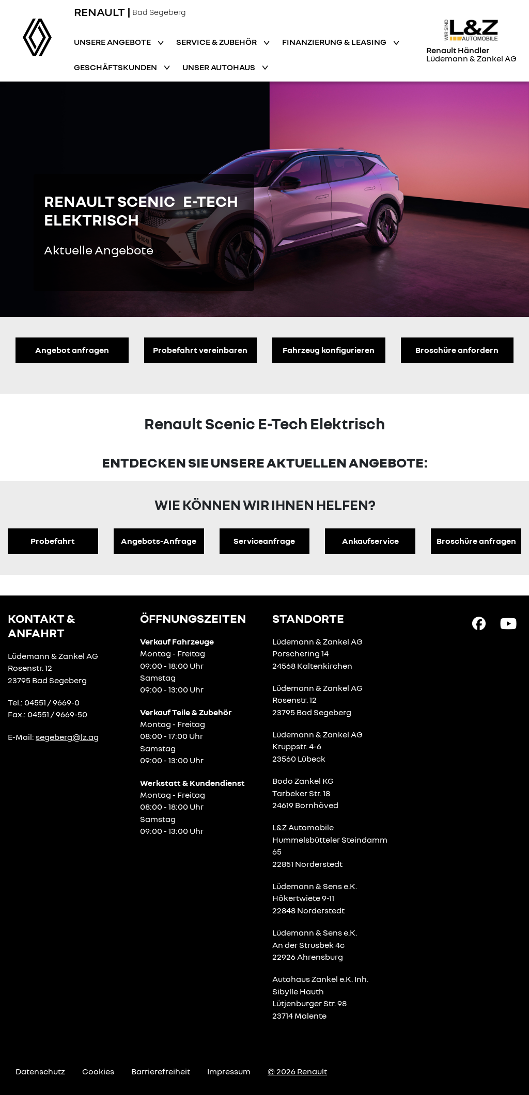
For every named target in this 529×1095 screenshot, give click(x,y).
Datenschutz (40, 1071)
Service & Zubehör (217, 42)
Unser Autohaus (219, 67)
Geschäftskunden (116, 67)
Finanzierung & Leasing (335, 42)
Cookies (98, 1071)
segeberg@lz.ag (67, 737)
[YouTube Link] (508, 622)
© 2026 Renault (297, 1071)
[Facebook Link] (479, 622)
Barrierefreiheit (160, 1071)
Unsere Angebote (113, 42)
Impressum (229, 1071)
